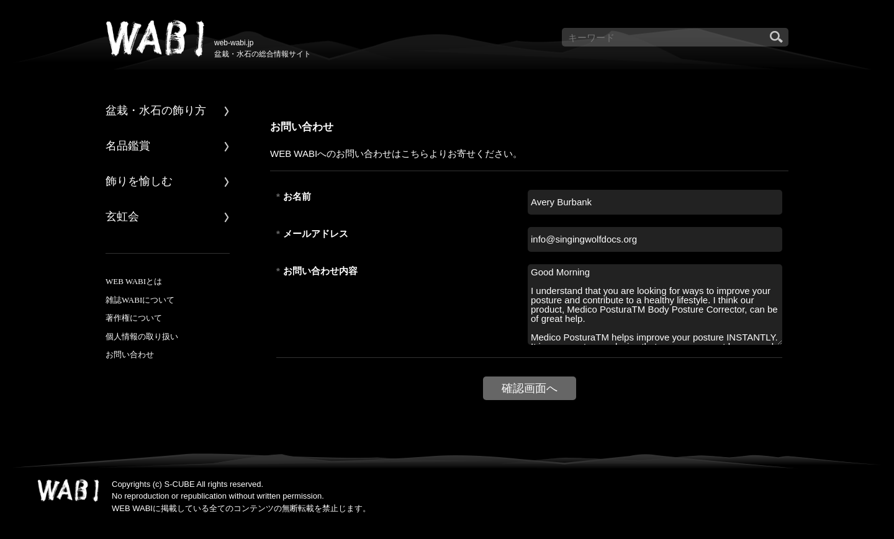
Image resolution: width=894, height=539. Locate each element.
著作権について (134, 318)
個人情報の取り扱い (142, 336)
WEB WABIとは (134, 281)
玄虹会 (122, 216)
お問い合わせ (130, 354)
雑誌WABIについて (140, 300)
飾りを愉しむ (139, 181)
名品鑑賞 (128, 146)
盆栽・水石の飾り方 (156, 110)
